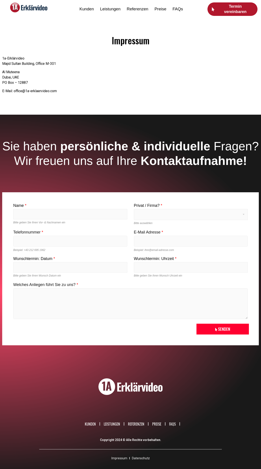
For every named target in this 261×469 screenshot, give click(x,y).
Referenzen (137, 9)
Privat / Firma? (148, 205)
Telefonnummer (28, 232)
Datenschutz (141, 458)
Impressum (119, 458)
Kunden (87, 9)
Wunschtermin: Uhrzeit (155, 258)
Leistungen (110, 9)
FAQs (177, 9)
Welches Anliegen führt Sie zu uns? (45, 284)
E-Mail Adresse (148, 232)
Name (19, 205)
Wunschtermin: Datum (34, 258)
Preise (160, 9)
